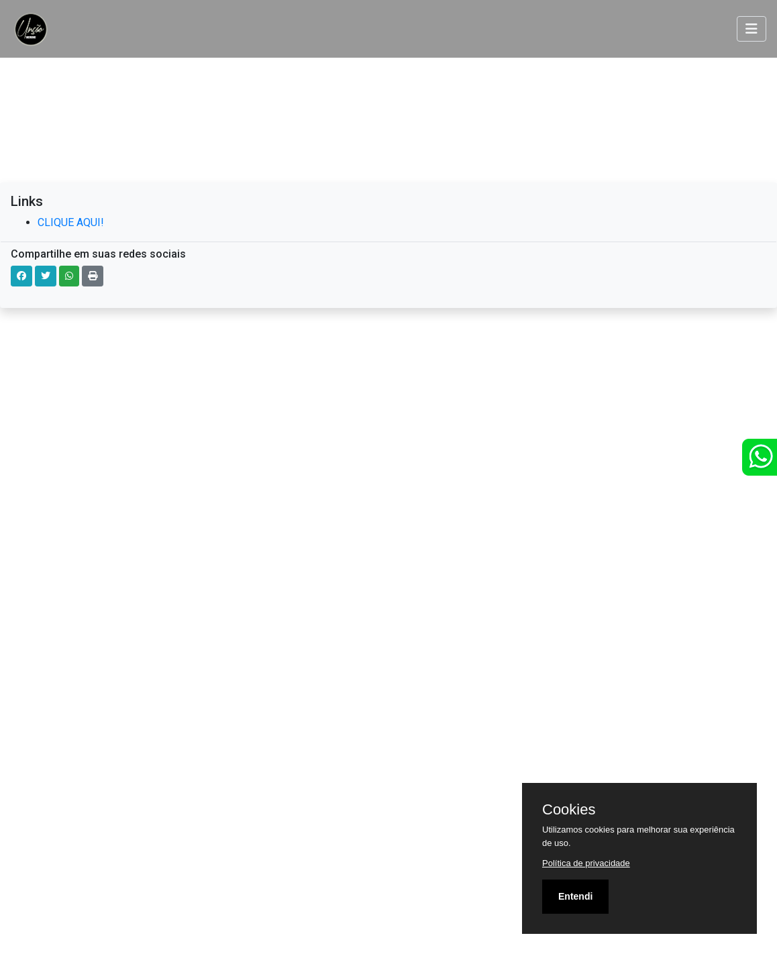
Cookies (568, 809)
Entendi (575, 896)
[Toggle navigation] (751, 29)
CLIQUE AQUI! (71, 222)
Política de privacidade (586, 863)
